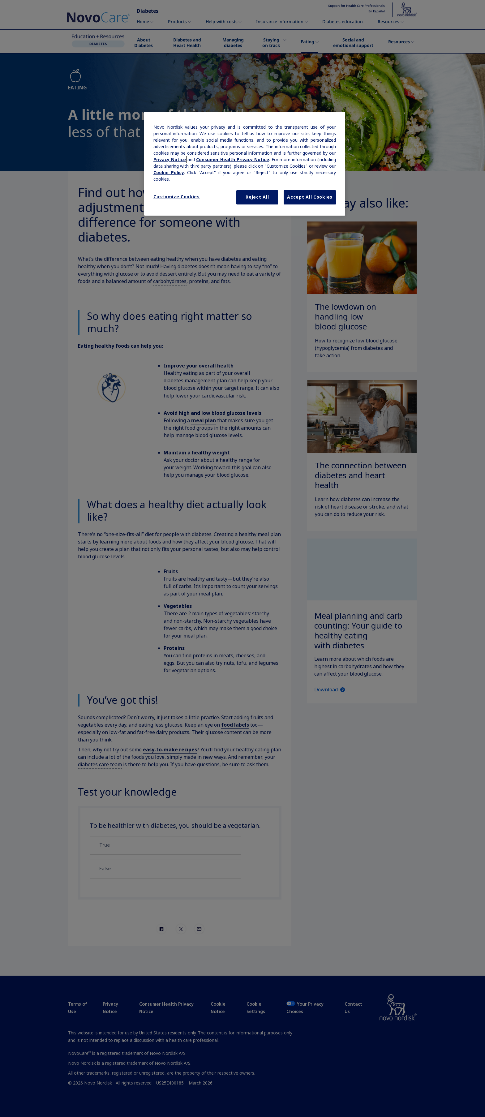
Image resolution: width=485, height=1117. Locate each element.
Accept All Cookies (310, 197)
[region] (244, 164)
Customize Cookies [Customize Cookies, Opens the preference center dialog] (176, 197)
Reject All (257, 197)
